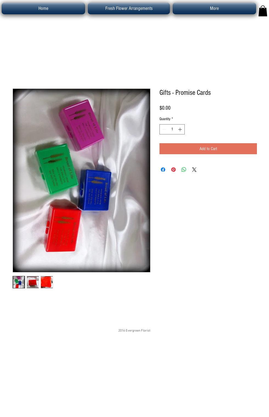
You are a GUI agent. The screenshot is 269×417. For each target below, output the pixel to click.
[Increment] (180, 129)
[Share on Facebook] (163, 169)
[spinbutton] (172, 129)
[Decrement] (163, 129)
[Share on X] (194, 169)
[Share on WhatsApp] (184, 169)
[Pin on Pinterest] (173, 169)
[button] (262, 10)
